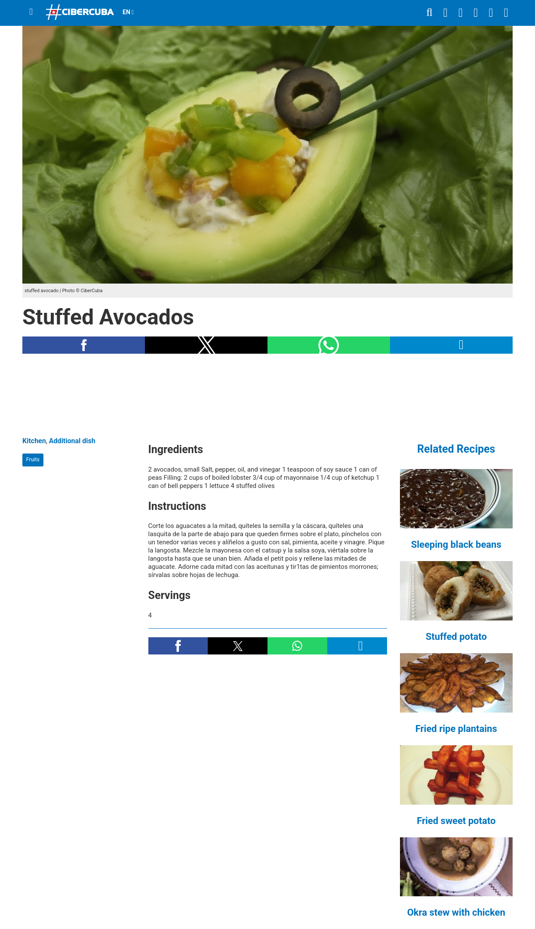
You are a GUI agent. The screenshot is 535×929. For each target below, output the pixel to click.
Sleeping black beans (456, 544)
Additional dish (72, 441)
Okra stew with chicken (456, 912)
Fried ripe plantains (456, 728)
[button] (83, 345)
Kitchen (34, 441)
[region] (267, 394)
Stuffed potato (456, 636)
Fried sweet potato (456, 820)
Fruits (33, 459)
